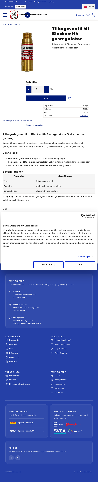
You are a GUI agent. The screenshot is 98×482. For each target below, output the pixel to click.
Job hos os (57, 393)
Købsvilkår (11, 361)
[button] (5, 15)
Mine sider (11, 344)
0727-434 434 (19, 297)
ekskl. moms (20, 7)
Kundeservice (12, 340)
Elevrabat (10, 380)
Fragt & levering (58, 348)
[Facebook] (11, 457)
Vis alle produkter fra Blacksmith (18, 120)
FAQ (9, 348)
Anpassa (48, 264)
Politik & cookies (59, 353)
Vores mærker (58, 384)
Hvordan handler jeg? (61, 340)
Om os (55, 375)
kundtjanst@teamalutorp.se (24, 294)
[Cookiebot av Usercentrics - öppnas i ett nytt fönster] (83, 216)
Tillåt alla (79, 264)
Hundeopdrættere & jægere (17, 384)
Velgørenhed (57, 388)
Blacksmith (84, 116)
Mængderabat (12, 375)
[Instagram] (17, 457)
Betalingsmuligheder (60, 344)
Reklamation (12, 357)
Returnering (11, 353)
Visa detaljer (84, 257)
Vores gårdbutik (59, 380)
